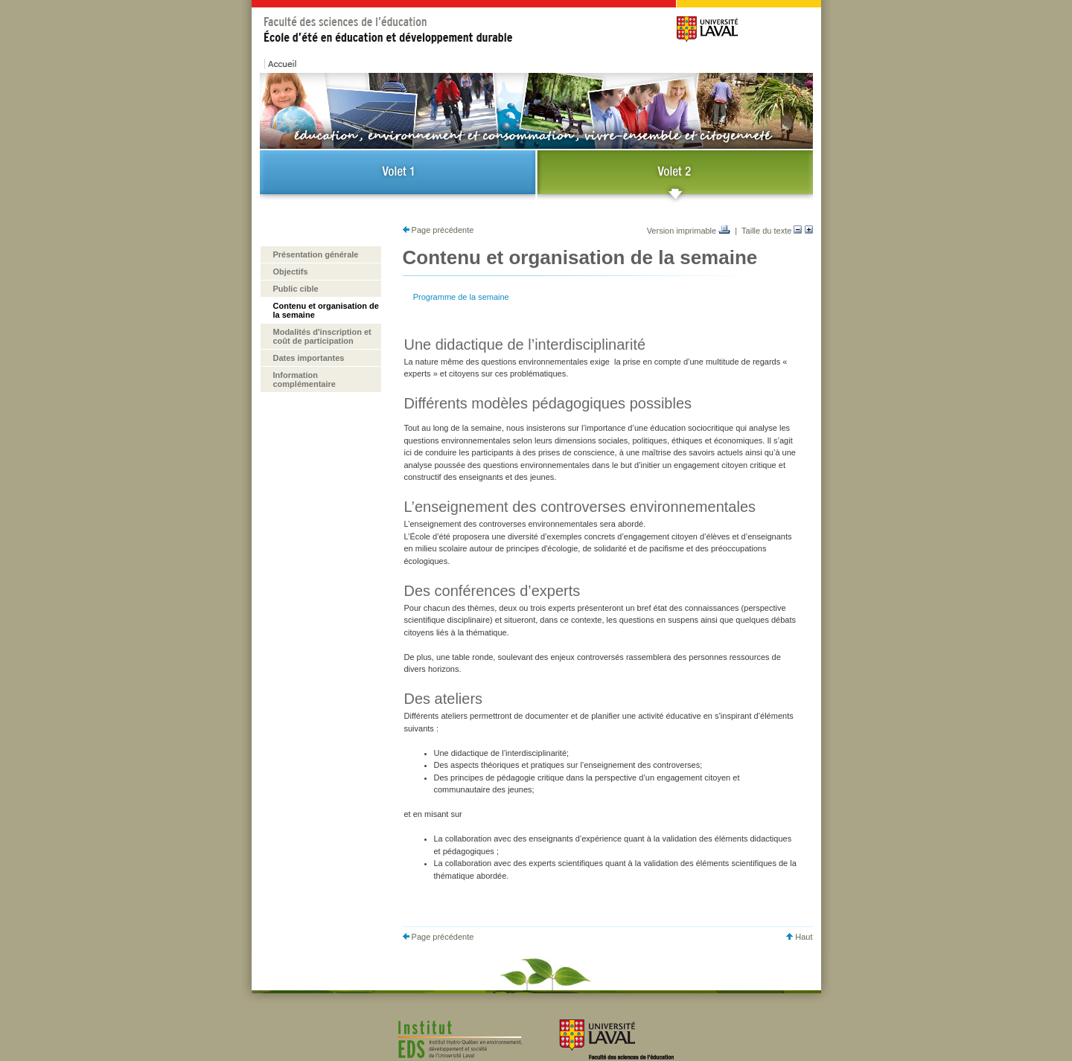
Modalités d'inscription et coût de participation (322, 336)
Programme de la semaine (461, 296)
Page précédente (438, 229)
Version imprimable (689, 230)
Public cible (296, 288)
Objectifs (290, 271)
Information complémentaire (304, 379)
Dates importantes (309, 357)
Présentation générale (316, 254)
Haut (799, 936)
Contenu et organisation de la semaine (326, 310)
